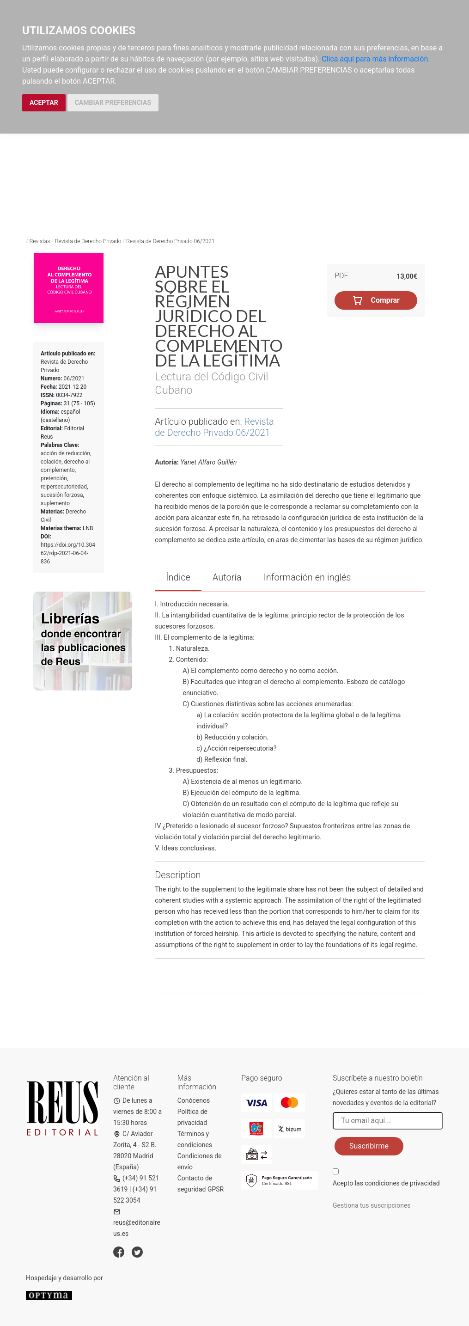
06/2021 (73, 378)
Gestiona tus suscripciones (372, 1205)
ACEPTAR (44, 102)
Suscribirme (369, 1146)
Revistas (40, 241)
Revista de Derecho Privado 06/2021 (170, 241)
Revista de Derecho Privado (88, 241)
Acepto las (386, 1183)
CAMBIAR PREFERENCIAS (113, 102)
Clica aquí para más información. (376, 59)
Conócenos (193, 1100)
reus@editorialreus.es (136, 1222)
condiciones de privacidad (402, 1183)
